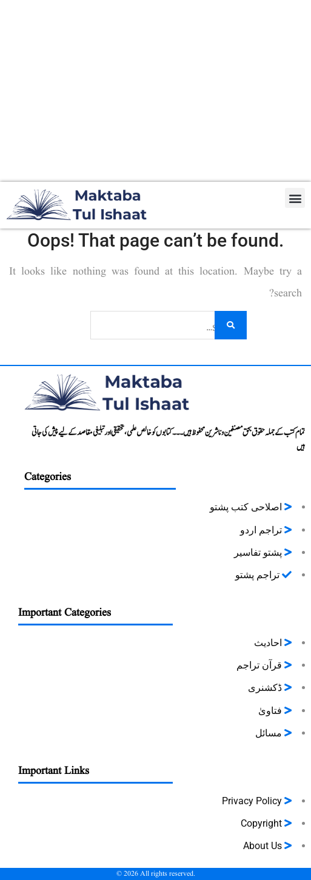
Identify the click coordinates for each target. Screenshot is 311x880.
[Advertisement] (155, 91)
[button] (295, 198)
